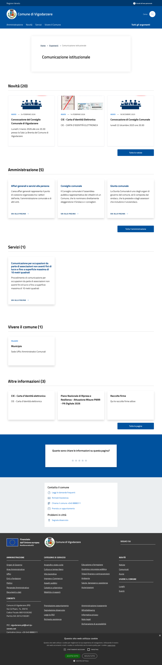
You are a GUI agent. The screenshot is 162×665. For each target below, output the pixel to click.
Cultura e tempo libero (53, 569)
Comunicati (124, 569)
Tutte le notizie (135, 152)
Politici (9, 583)
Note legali (86, 619)
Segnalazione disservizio (54, 610)
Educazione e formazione (92, 564)
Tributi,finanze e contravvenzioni (96, 573)
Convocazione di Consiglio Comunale (130, 119)
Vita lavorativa (50, 573)
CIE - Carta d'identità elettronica (28, 396)
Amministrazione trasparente (94, 605)
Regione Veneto (13, 3)
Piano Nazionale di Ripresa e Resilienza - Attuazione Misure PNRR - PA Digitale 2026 (80, 399)
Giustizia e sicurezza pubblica (94, 569)
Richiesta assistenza (53, 619)
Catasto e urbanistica (53, 587)
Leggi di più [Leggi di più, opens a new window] (111, 645)
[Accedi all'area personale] (142, 3)
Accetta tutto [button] (72, 656)
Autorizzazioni (88, 587)
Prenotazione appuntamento (56, 605)
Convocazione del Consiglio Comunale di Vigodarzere (26, 121)
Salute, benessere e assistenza (95, 582)
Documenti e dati (14, 592)
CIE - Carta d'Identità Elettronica (78, 119)
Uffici (9, 573)
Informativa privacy (90, 614)
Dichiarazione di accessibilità (94, 623)
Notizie (122, 564)
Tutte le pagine (135, 426)
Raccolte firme (118, 396)
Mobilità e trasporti (52, 592)
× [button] (160, 636)
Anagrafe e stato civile (53, 564)
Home (43, 45)
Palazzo (14, 341)
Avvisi (13, 114)
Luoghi (122, 586)
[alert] (81, 649)
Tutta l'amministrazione (135, 228)
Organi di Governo (14, 564)
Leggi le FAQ (49, 614)
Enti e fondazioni (14, 578)
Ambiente (86, 578)
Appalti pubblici (50, 583)
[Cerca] (152, 14)
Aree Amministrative (16, 569)
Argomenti (53, 45)
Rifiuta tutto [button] (89, 656)
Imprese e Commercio (53, 578)
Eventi (122, 590)
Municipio (16, 346)
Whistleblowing (88, 610)
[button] (64, 649)
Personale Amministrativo (18, 587)
